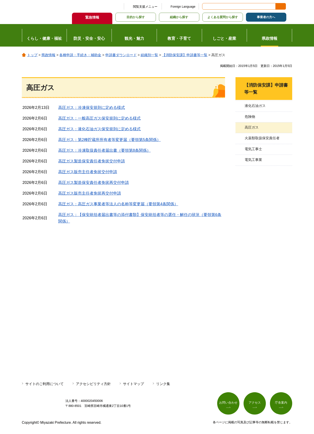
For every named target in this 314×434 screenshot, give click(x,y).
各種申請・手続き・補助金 (80, 55)
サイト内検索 (206, 6)
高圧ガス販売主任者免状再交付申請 (89, 193)
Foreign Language (183, 6)
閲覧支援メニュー (145, 6)
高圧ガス (252, 127)
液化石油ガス (255, 106)
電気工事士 (253, 149)
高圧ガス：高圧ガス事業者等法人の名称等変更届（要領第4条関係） (118, 204)
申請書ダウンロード (121, 55)
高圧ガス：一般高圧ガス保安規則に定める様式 (99, 118)
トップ (32, 55)
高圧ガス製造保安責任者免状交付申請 (91, 161)
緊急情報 (92, 17)
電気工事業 (253, 160)
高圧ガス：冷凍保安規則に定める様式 (91, 107)
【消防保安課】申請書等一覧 (184, 55)
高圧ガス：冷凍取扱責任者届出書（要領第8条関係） (104, 150)
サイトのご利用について (44, 384)
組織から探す (179, 17)
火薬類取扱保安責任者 (262, 138)
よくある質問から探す (222, 17)
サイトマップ (133, 384)
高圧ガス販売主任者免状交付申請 (87, 172)
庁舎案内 (281, 402)
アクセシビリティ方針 (93, 384)
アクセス (255, 402)
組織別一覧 (149, 55)
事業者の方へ (266, 17)
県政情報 (48, 55)
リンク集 (163, 384)
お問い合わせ (228, 402)
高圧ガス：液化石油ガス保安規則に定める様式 (99, 129)
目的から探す (135, 17)
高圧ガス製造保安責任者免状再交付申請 (93, 182)
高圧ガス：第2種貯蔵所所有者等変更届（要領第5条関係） (109, 140)
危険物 (250, 117)
